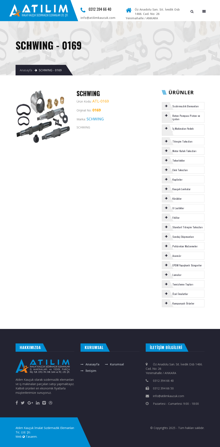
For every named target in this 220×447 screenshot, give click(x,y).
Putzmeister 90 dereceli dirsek (86, 322)
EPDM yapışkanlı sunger (30, 318)
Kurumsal (117, 364)
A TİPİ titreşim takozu (73, 322)
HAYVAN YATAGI (17, 322)
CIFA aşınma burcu (18, 318)
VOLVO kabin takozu (135, 318)
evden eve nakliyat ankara (7, 324)
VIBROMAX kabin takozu (202, 318)
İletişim (91, 371)
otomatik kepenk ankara (21, 324)
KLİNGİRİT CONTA (9, 322)
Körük (116, 318)
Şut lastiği (50, 318)
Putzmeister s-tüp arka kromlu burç (30, 322)
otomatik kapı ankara (100, 324)
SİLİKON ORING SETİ (58, 318)
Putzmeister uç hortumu (86, 318)
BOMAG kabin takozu (61, 322)
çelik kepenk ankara (33, 324)
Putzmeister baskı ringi (189, 318)
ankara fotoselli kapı (76, 324)
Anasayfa (26, 70)
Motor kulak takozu (98, 318)
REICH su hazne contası (42, 318)
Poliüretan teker (51, 322)
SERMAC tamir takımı (108, 318)
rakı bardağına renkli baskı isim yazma (60, 324)
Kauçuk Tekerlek (144, 318)
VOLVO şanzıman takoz (69, 318)
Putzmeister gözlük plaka (6, 318)
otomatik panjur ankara (88, 324)
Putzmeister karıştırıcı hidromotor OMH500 (171, 318)
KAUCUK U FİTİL (43, 322)
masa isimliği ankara (44, 324)
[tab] (183, 106)
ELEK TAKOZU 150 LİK (124, 318)
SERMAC (78, 318)
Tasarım (31, 437)
